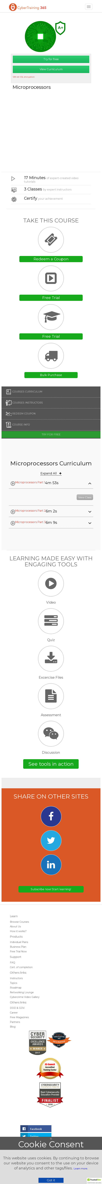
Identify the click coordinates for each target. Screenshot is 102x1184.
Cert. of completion (21, 967)
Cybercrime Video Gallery (24, 997)
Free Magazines (19, 1017)
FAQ (12, 962)
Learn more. (81, 1168)
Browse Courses (19, 921)
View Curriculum (51, 69)
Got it (51, 1180)
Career (14, 1012)
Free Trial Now (18, 951)
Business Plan (18, 946)
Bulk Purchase (51, 375)
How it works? (18, 931)
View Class (84, 497)
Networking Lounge (22, 992)
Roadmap (16, 987)
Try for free (51, 59)
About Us (15, 926)
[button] (94, 1181)
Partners (15, 1022)
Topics (13, 982)
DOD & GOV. (17, 1007)
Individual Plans (19, 942)
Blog (12, 1026)
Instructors (16, 978)
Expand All (51, 473)
